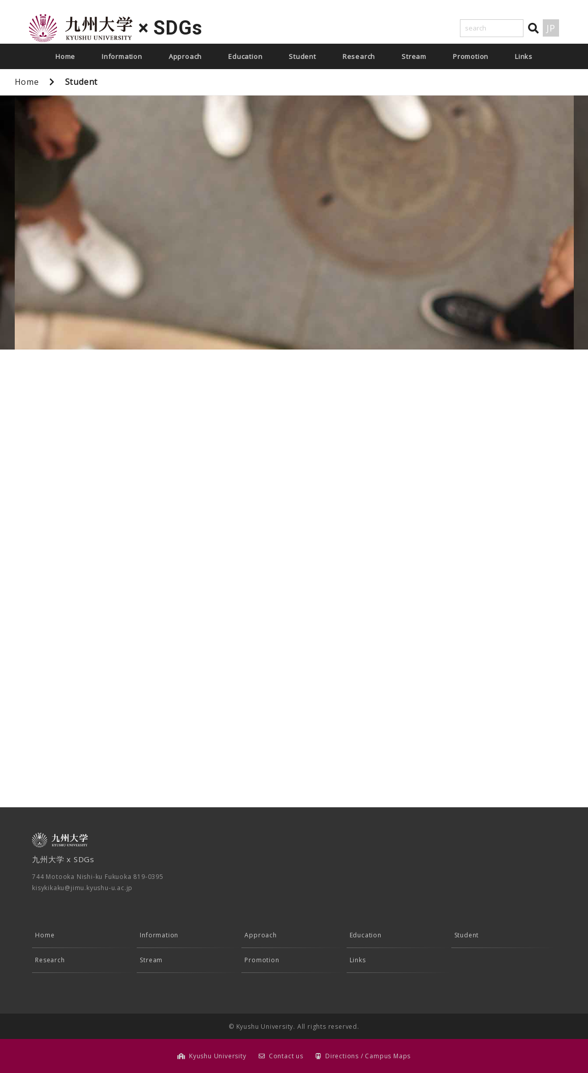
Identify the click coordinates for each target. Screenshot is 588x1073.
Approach (185, 56)
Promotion (470, 56)
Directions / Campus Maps (368, 1056)
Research (359, 56)
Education (245, 56)
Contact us (286, 1056)
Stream (413, 56)
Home (65, 56)
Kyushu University (217, 1056)
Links (524, 56)
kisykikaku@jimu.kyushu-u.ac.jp (82, 887)
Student (302, 56)
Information (122, 56)
